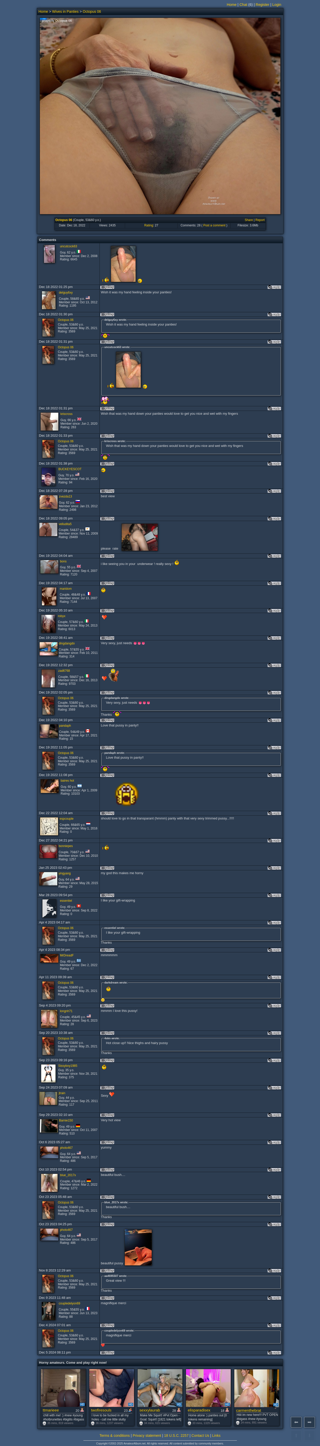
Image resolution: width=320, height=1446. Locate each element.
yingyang (65, 873)
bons (63, 561)
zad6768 (64, 671)
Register (262, 5)
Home (231, 5)
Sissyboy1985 (67, 1066)
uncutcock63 (68, 246)
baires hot (67, 780)
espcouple (67, 818)
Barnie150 (66, 1120)
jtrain (62, 1093)
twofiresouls (101, 1410)
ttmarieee (51, 1410)
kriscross (66, 414)
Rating (148, 225)
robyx (61, 616)
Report (259, 220)
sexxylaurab (149, 1410)
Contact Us (200, 1435)
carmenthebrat (248, 1410)
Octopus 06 (92, 11)
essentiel (66, 901)
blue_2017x (68, 1175)
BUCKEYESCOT (70, 469)
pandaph (65, 725)
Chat (243, 5)
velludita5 (65, 524)
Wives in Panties (65, 11)
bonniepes (66, 846)
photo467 (66, 1148)
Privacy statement (147, 1435)
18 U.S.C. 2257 (176, 1435)
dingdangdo (67, 643)
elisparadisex (199, 1410)
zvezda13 (65, 496)
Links (216, 1435)
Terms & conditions (115, 1435)
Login (276, 5)
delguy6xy (66, 292)
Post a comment (214, 225)
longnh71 (66, 1011)
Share (249, 220)
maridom (66, 589)
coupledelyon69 (69, 1303)
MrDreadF (67, 955)
